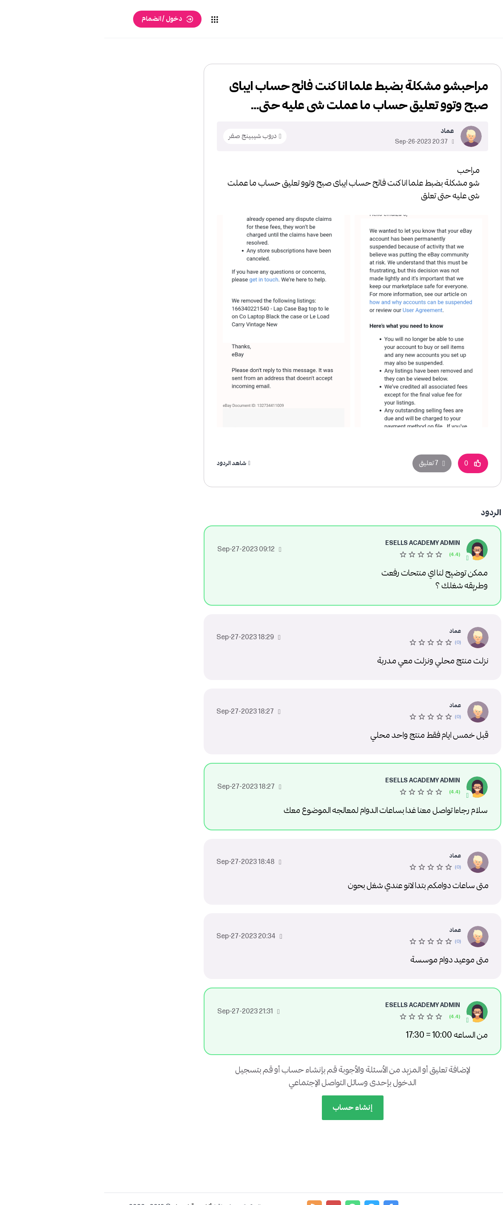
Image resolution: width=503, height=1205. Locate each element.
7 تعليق (324, 463)
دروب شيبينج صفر (148, 136)
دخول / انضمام (57, 19)
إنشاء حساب (248, 1107)
